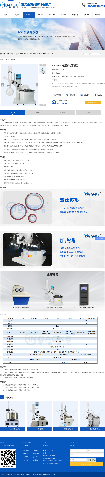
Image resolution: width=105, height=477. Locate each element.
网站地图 (39, 474)
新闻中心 (40, 15)
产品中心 (29, 15)
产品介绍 (12, 112)
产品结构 (63, 112)
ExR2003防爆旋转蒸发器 (66, 429)
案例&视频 (52, 15)
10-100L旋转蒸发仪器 (12, 54)
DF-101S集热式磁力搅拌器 (12, 429)
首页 (5, 15)
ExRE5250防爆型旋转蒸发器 (92, 429)
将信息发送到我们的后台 (86, 464)
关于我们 (17, 15)
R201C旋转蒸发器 (39, 429)
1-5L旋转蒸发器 (12, 59)
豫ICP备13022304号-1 (49, 474)
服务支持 (75, 15)
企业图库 (63, 15)
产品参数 (88, 112)
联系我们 (98, 15)
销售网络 (87, 15)
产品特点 (37, 112)
